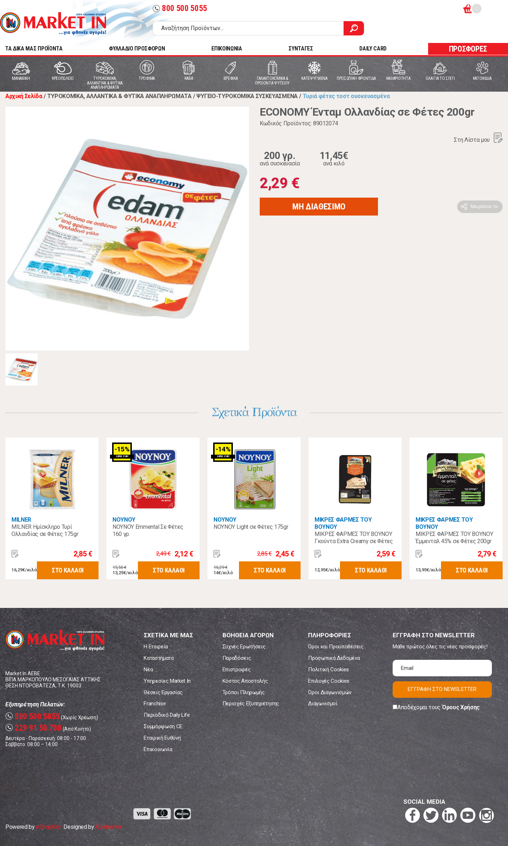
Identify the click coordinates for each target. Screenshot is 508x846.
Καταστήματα (158, 658)
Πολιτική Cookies (328, 669)
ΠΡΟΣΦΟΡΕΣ (468, 48)
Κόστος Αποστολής (245, 681)
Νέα (148, 669)
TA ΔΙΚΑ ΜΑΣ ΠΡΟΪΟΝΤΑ (34, 48)
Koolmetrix (108, 826)
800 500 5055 (180, 8)
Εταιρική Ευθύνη (162, 738)
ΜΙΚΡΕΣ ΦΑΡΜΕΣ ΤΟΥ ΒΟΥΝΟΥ (343, 523)
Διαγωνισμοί (322, 703)
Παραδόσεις (236, 658)
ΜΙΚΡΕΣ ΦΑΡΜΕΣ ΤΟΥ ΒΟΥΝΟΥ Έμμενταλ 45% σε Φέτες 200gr (454, 538)
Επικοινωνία (158, 749)
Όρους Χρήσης (461, 707)
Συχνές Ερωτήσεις (243, 646)
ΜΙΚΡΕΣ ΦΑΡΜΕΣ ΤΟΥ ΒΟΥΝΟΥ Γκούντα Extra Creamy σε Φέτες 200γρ (354, 541)
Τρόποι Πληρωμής (243, 692)
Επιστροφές (236, 669)
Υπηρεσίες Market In (167, 681)
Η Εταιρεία (156, 646)
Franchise (155, 703)
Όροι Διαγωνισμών (329, 692)
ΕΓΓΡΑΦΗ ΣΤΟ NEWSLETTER (442, 689)
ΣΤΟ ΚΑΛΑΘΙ (68, 570)
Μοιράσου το (484, 206)
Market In (53, 23)
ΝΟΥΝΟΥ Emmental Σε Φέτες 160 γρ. (147, 530)
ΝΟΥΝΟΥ (123, 519)
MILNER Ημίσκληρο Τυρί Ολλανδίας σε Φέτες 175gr (44, 530)
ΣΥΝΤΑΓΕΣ (300, 48)
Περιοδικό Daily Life (167, 715)
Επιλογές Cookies (328, 681)
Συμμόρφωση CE (163, 726)
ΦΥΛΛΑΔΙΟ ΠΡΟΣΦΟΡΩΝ (137, 48)
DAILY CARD (373, 48)
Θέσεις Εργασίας (163, 692)
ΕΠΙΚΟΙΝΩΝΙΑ (226, 48)
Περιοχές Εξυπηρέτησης (250, 703)
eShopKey (48, 826)
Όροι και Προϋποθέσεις (335, 646)
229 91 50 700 (33, 728)
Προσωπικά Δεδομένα (334, 658)
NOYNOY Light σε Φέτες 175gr (251, 526)
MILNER (21, 519)
